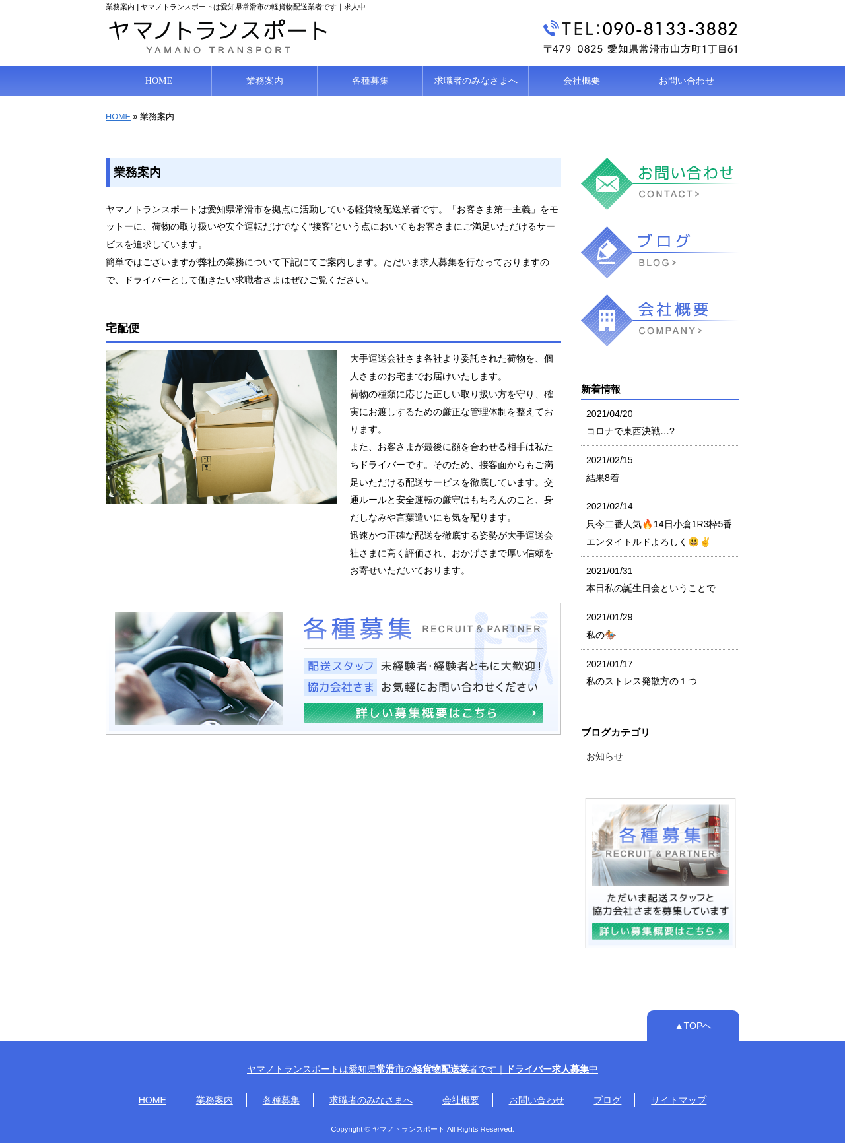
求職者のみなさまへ (476, 80)
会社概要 (581, 80)
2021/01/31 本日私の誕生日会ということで (651, 580)
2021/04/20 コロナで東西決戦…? (630, 422)
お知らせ (604, 756)
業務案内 (264, 80)
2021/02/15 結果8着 (609, 469)
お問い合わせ (686, 80)
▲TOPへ (693, 1025)
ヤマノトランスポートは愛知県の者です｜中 (422, 1069)
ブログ (607, 1100)
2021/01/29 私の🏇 (609, 626)
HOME (158, 80)
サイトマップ (678, 1100)
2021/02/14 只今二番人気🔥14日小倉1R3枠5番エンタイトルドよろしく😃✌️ (659, 523)
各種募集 (370, 80)
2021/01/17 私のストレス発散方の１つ (641, 673)
